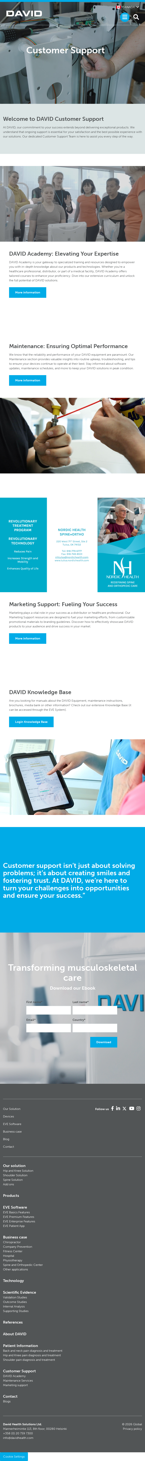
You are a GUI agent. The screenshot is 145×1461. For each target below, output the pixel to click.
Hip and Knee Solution (18, 1170)
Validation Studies (15, 1297)
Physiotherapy (12, 1260)
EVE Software (12, 1124)
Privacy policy (132, 1429)
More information (27, 292)
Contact (8, 1146)
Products (11, 1195)
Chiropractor (12, 1242)
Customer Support (19, 1371)
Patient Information (20, 1345)
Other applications (15, 1269)
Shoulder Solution (15, 1175)
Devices (8, 1116)
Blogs (7, 1401)
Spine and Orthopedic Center (23, 1265)
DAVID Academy (14, 1376)
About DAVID (14, 1334)
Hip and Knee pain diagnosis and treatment (32, 1355)
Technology (13, 1280)
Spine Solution (13, 1180)
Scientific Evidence (19, 1292)
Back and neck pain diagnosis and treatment (32, 1350)
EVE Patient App (14, 1226)
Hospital (8, 1256)
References (13, 1322)
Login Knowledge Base (31, 722)
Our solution (14, 1165)
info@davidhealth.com (18, 1438)
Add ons (8, 1184)
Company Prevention (17, 1246)
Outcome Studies (15, 1302)
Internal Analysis (14, 1306)
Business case (12, 1131)
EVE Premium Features (18, 1217)
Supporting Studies (16, 1311)
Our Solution (11, 1109)
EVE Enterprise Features (19, 1221)
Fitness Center (12, 1251)
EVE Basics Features (16, 1212)
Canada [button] (125, 7)
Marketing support (15, 1385)
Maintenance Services (18, 1380)
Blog (6, 1139)
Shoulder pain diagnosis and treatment (29, 1360)
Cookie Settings (14, 1456)
